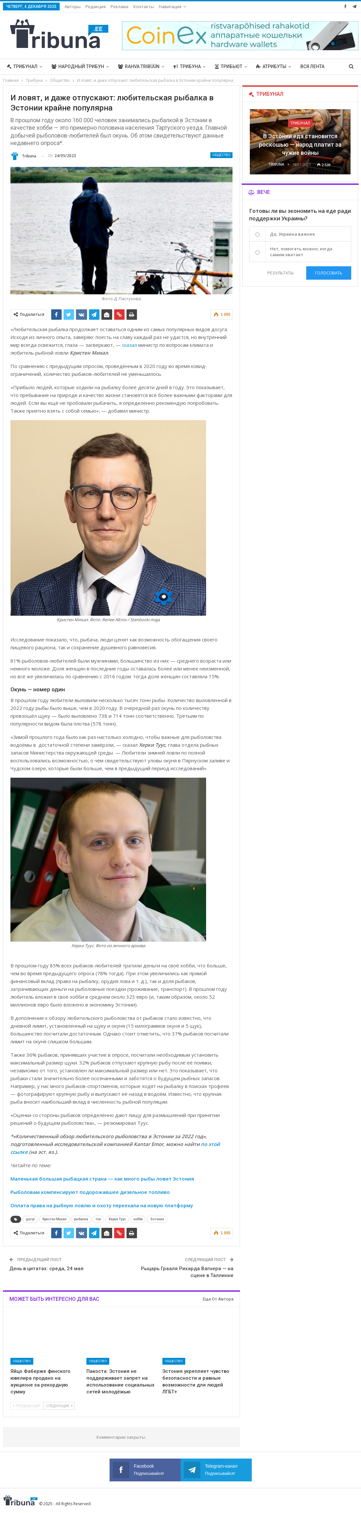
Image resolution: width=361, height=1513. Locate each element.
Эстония (157, 1219)
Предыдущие (26, 1405)
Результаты (280, 273)
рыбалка (81, 1219)
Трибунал (22, 66)
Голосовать (328, 273)
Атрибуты (271, 66)
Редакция (95, 6)
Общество (221, 155)
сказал (129, 345)
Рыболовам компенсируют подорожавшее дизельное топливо (90, 1192)
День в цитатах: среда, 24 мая (46, 1268)
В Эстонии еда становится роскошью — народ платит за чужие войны (300, 144)
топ (98, 1219)
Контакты (143, 6)
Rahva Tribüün (138, 66)
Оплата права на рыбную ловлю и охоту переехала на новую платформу (101, 1205)
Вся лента (312, 66)
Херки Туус (117, 1219)
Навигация (170, 6)
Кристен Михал (54, 1219)
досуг (30, 1219)
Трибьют (228, 66)
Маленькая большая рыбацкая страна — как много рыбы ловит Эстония (102, 1178)
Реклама (119, 6)
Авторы (73, 6)
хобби (138, 1219)
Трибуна (187, 66)
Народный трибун (78, 66)
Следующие (59, 1405)
